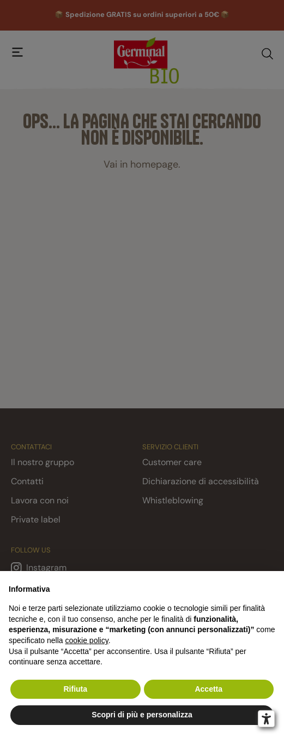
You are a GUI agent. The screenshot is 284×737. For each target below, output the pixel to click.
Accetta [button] (208, 689)
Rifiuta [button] (75, 689)
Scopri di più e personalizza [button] (142, 714)
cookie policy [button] (86, 640)
